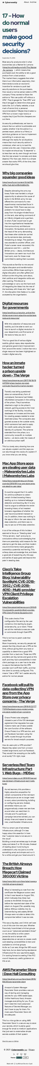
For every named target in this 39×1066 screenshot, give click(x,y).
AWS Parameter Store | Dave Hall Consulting (19, 971)
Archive (33, 2)
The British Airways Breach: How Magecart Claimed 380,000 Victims (17, 869)
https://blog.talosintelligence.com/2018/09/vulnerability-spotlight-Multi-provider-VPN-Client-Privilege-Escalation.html (19, 610)
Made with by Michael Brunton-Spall (19, 1064)
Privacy (32, 1050)
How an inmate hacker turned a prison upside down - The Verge (15, 369)
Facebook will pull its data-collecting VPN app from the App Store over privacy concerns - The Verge (18, 692)
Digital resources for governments (15, 305)
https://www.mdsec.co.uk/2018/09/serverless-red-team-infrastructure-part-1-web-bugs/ (19, 781)
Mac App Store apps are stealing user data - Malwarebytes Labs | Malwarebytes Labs (18, 469)
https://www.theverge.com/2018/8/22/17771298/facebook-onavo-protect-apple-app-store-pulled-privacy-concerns (19, 709)
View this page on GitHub (10, 1041)
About (26, 2)
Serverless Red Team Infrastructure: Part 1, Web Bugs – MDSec (18, 769)
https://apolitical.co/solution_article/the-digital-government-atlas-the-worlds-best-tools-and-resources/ (19, 315)
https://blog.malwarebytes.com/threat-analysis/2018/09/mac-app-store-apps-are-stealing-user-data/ (18, 483)
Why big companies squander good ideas (18, 175)
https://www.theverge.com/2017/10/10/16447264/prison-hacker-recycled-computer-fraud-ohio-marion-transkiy (19, 383)
